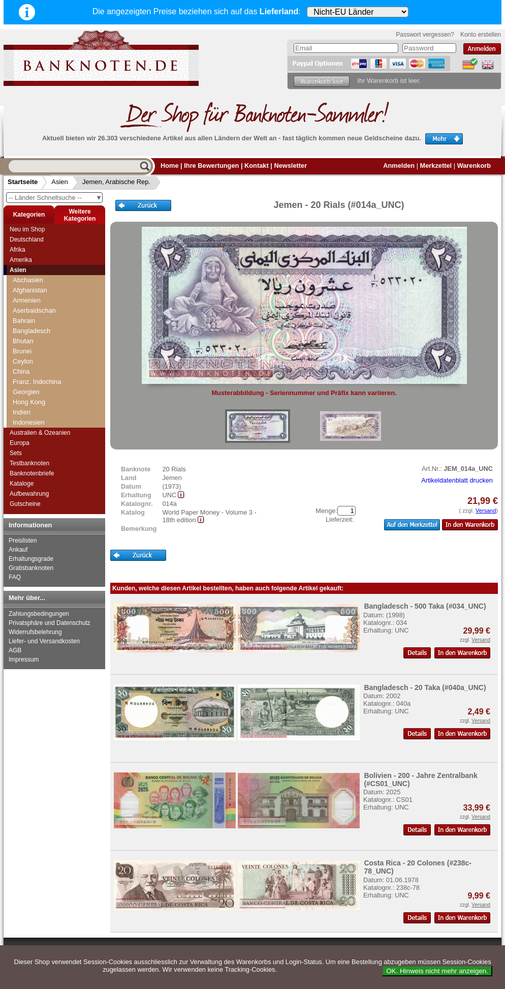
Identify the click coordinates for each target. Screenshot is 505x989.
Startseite (23, 182)
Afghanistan (30, 290)
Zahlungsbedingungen (39, 613)
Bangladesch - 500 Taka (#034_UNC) (425, 606)
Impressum (24, 659)
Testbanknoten (29, 463)
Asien (59, 182)
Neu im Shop (27, 229)
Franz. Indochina (37, 381)
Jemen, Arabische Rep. (116, 182)
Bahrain (24, 320)
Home (170, 165)
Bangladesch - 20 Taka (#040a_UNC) (425, 687)
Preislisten (23, 540)
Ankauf (18, 549)
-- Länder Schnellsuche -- (55, 197)
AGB (15, 650)
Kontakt (256, 165)
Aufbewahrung (29, 493)
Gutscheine (25, 503)
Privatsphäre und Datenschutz (49, 622)
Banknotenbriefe (32, 473)
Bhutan (23, 341)
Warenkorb (474, 165)
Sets (16, 453)
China (21, 371)
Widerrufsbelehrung (35, 632)
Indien (21, 412)
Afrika (17, 249)
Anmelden (399, 165)
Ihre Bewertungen (211, 165)
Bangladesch (31, 331)
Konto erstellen (480, 34)
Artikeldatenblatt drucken (457, 480)
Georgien (26, 392)
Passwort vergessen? (425, 34)
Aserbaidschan (34, 310)
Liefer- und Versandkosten (44, 641)
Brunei (22, 351)
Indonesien (29, 422)
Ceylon (23, 361)
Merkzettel (436, 165)
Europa (19, 442)
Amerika (21, 259)
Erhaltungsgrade (31, 558)
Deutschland (27, 239)
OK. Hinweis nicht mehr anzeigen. (437, 971)
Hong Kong (29, 402)
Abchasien (28, 280)
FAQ (15, 577)
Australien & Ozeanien (40, 432)
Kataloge (22, 483)
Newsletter (290, 165)
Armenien (27, 300)
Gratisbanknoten (31, 568)
